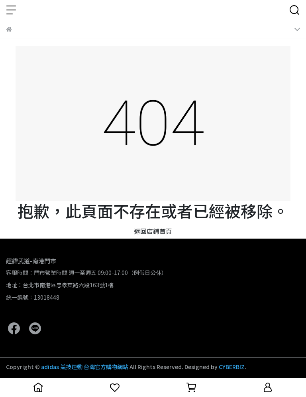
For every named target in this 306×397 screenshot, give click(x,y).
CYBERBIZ (232, 367)
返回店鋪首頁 (153, 231)
